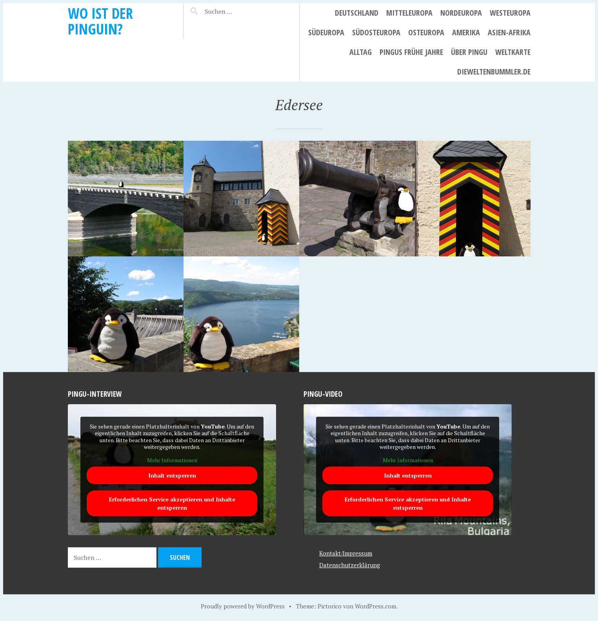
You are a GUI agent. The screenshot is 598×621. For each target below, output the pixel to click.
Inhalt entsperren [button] (172, 475)
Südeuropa (326, 32)
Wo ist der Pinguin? (100, 21)
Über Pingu (469, 52)
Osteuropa (426, 32)
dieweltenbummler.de (494, 71)
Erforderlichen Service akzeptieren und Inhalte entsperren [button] (172, 504)
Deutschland (356, 12)
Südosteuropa (376, 32)
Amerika (466, 32)
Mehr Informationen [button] (172, 460)
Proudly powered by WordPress (243, 606)
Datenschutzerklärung (349, 565)
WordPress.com (375, 606)
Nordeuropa (461, 12)
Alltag (360, 52)
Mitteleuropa (409, 12)
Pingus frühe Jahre (411, 52)
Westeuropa (510, 12)
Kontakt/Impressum (345, 553)
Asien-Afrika (509, 32)
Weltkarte (513, 52)
